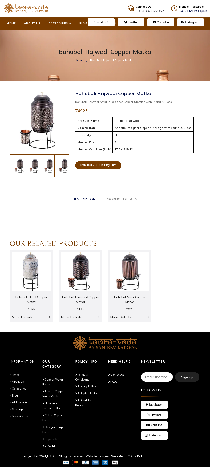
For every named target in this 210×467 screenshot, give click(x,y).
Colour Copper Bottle (53, 418)
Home (11, 23)
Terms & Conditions (82, 377)
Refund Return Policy (85, 403)
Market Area (19, 416)
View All (48, 446)
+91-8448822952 (150, 11)
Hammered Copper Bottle (51, 406)
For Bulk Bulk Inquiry (99, 166)
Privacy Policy (85, 387)
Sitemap (16, 409)
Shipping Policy (86, 393)
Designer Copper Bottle (54, 430)
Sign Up (187, 377)
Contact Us (106, 23)
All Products (19, 403)
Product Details (124, 199)
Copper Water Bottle (52, 382)
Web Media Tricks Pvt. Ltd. (130, 456)
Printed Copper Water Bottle (53, 394)
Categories (60, 23)
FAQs (112, 382)
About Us (32, 23)
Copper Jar (50, 439)
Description (81, 199)
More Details (22, 317)
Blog (83, 23)
